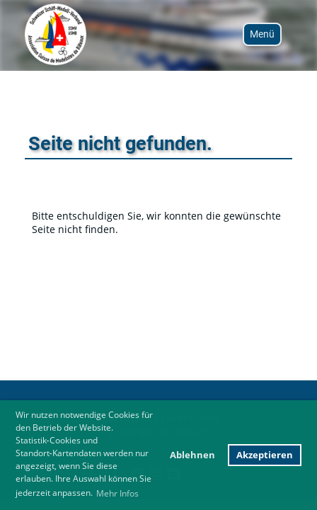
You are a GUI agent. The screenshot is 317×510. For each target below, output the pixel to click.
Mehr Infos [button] (117, 493)
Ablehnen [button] (192, 455)
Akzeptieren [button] (264, 455)
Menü (262, 34)
